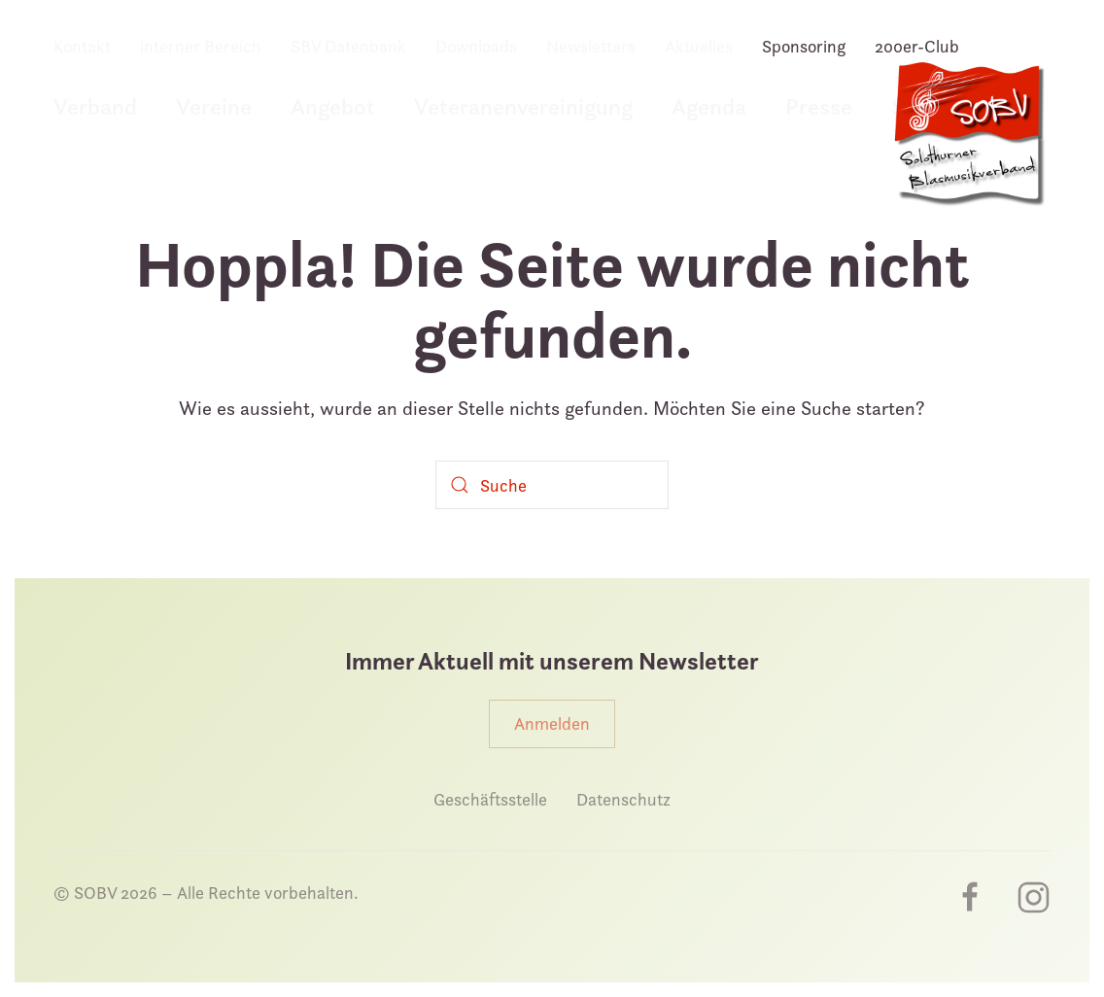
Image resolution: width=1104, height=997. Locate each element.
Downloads (476, 46)
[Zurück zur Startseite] (968, 144)
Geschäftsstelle (490, 799)
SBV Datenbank (348, 46)
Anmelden (552, 723)
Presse (818, 106)
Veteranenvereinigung (523, 106)
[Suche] (552, 485)
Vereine (214, 106)
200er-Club (917, 46)
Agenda (709, 106)
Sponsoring (803, 46)
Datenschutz (623, 799)
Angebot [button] (333, 106)
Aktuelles (699, 46)
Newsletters (591, 46)
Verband (95, 106)
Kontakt (82, 46)
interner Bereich (200, 46)
